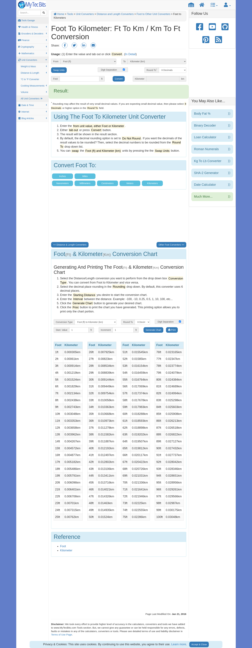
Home (59, 14)
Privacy (158, 639)
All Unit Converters (32, 98)
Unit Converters (32, 60)
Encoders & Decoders (32, 33)
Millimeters (85, 183)
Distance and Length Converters (115, 14)
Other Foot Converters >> (171, 244)
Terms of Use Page (61, 634)
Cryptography (32, 46)
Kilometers (152, 183)
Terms (148, 639)
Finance (32, 40)
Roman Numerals (212, 149)
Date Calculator (212, 185)
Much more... (212, 196)
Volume (34, 92)
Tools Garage (26, 20)
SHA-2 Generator (212, 173)
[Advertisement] (119, 216)
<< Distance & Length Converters (69, 244)
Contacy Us (136, 639)
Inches (62, 176)
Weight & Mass (34, 66)
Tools (70, 14)
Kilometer (66, 550)
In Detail (130, 54)
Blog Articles (32, 118)
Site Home (110, 639)
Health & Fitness (32, 27)
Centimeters (107, 183)
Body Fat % (212, 113)
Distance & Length (34, 72)
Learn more (178, 644)
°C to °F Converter (30, 79)
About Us (123, 639)
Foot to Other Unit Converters (153, 14)
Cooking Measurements (34, 85)
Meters (129, 183)
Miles (85, 176)
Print (172, 330)
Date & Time (32, 105)
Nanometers (62, 183)
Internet (32, 111)
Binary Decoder (212, 125)
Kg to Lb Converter (212, 161)
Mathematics (32, 53)
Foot (63, 546)
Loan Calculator (212, 137)
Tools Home (96, 639)
